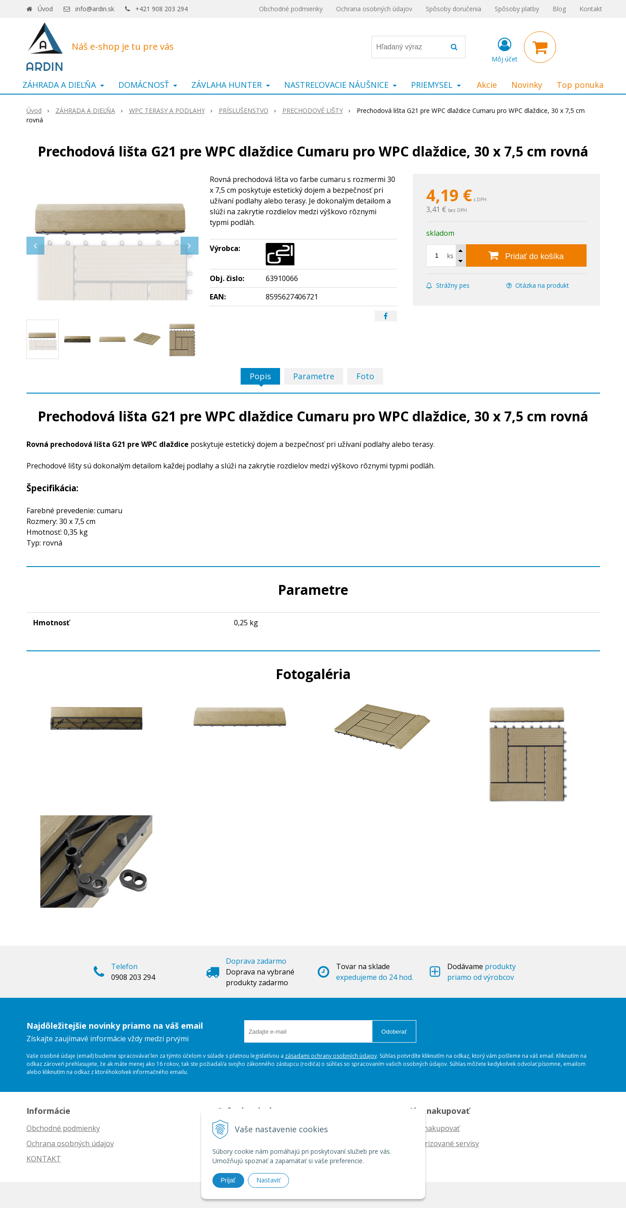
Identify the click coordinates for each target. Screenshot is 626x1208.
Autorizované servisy (444, 1143)
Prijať (228, 1180)
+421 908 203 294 (161, 8)
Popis (260, 376)
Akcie (487, 84)
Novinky (526, 84)
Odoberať (394, 1031)
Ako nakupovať (434, 1128)
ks (450, 255)
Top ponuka (580, 84)
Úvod (45, 8)
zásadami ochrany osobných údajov (331, 1056)
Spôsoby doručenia (453, 8)
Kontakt (590, 8)
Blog (559, 8)
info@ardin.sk (94, 8)
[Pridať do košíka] (526, 255)
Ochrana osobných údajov (374, 8)
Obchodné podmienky (291, 8)
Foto (365, 376)
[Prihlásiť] (505, 49)
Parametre (313, 376)
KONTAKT (43, 1159)
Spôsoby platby (517, 8)
